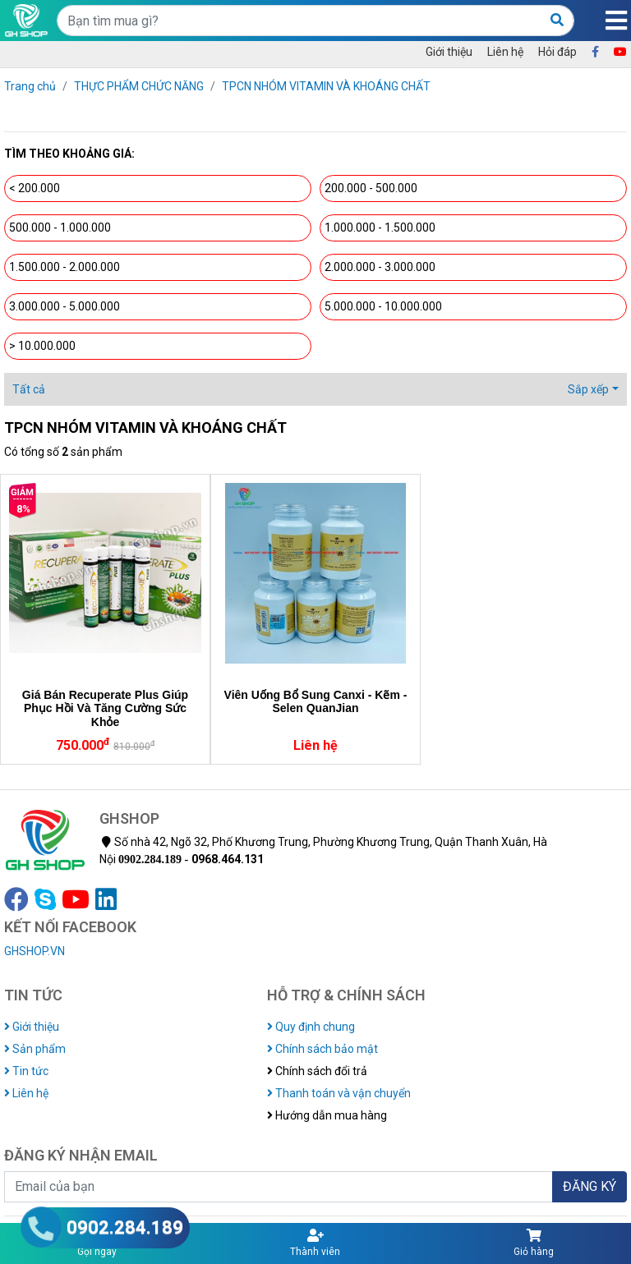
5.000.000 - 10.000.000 (383, 306)
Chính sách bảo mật (322, 1048)
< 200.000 (34, 188)
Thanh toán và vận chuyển (339, 1093)
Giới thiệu (449, 51)
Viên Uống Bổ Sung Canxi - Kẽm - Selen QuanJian (316, 701)
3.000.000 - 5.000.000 (64, 306)
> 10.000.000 (42, 345)
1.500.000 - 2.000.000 (64, 266)
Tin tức (26, 1071)
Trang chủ (30, 86)
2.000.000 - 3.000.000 (380, 266)
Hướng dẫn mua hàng (327, 1115)
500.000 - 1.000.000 (60, 227)
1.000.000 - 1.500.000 (380, 227)
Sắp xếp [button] (588, 389)
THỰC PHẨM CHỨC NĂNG (139, 86)
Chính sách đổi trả (317, 1071)
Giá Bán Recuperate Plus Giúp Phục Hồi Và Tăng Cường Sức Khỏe (105, 708)
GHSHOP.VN (34, 951)
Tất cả (28, 389)
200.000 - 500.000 (371, 188)
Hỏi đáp (557, 51)
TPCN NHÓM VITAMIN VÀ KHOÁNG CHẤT (326, 86)
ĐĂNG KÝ (589, 1186)
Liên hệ (505, 51)
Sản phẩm (35, 1048)
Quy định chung (311, 1026)
